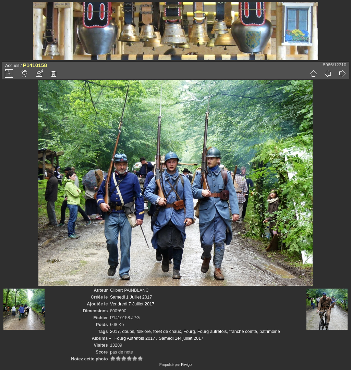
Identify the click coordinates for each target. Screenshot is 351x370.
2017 (115, 331)
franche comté (243, 331)
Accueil (12, 65)
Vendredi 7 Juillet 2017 (132, 303)
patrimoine (269, 331)
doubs (128, 331)
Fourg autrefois (212, 331)
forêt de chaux (167, 331)
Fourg (189, 331)
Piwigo (186, 364)
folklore (143, 331)
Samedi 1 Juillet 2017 (131, 297)
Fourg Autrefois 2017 (134, 338)
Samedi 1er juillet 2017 (181, 338)
